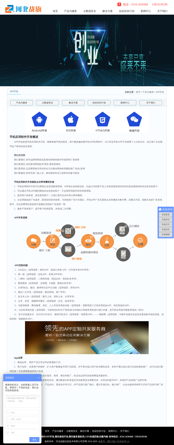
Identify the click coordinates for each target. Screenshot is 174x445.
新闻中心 (146, 11)
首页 (55, 11)
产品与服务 (70, 11)
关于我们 (162, 11)
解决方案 (107, 11)
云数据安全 (89, 11)
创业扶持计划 (126, 11)
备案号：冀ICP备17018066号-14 (113, 441)
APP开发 (160, 92)
